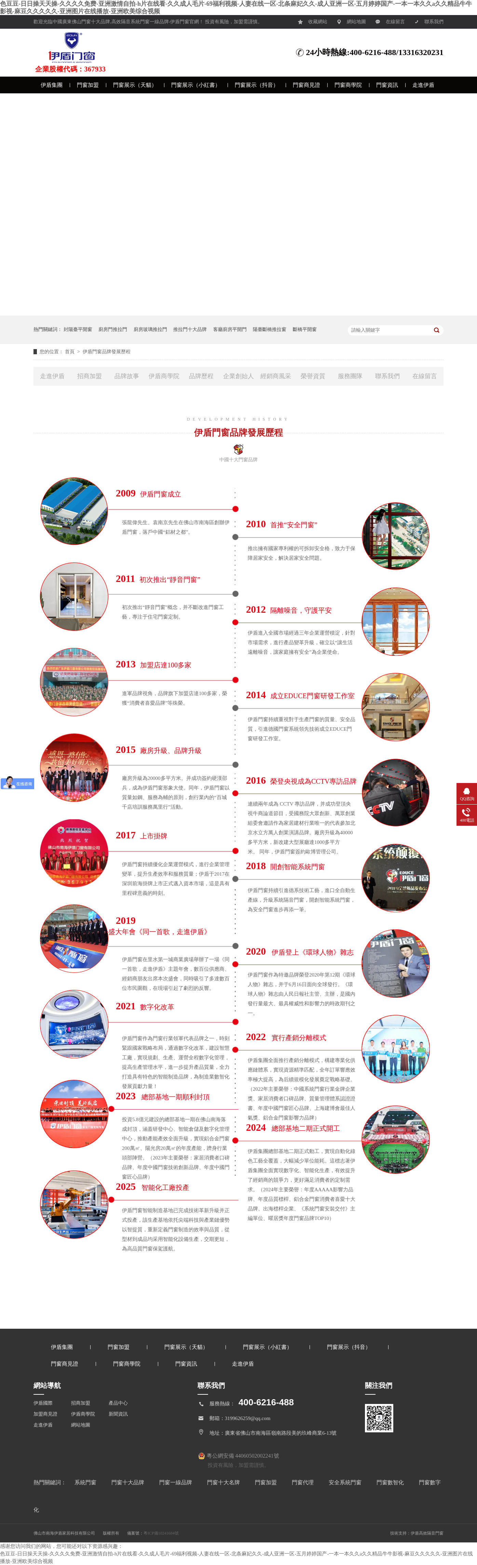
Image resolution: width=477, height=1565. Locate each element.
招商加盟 (89, 376)
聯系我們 (429, 20)
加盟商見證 (45, 1414)
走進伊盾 (423, 85)
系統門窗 (86, 1482)
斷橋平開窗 (305, 329)
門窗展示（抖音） (256, 85)
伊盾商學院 (164, 376)
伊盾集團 (52, 85)
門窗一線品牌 (176, 1482)
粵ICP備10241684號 (161, 1533)
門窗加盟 (88, 85)
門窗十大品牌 (128, 1482)
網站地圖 (351, 20)
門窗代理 (303, 1482)
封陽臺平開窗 (78, 329)
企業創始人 (238, 376)
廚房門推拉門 (112, 329)
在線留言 (390, 20)
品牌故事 (126, 376)
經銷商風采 (275, 376)
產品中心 (118, 1403)
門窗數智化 (391, 1482)
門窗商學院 (348, 85)
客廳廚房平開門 (230, 329)
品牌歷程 (201, 376)
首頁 (70, 351)
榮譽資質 (313, 376)
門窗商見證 (306, 85)
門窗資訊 (387, 85)
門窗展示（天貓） (135, 85)
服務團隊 (350, 376)
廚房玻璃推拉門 (150, 329)
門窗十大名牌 (224, 1482)
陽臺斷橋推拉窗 (269, 329)
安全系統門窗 (346, 1482)
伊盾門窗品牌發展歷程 (107, 351)
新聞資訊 (118, 1414)
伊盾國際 (43, 1403)
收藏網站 (312, 20)
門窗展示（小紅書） (195, 85)
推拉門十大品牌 (190, 329)
